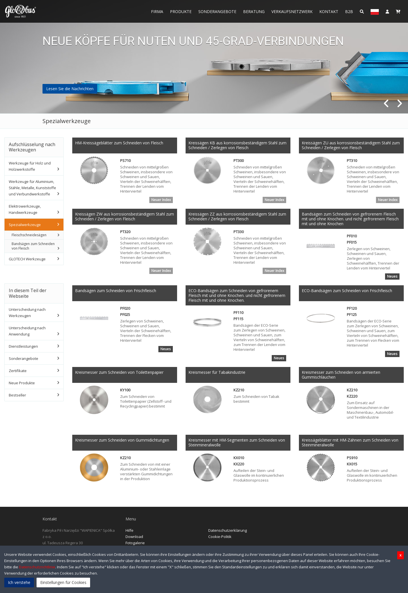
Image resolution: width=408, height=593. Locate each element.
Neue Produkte (22, 382)
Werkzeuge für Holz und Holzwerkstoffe (30, 166)
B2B (349, 11)
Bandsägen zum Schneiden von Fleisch (33, 246)
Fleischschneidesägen (29, 235)
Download (134, 536)
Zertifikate (18, 370)
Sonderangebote (217, 11)
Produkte (181, 11)
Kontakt (328, 11)
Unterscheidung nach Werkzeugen (27, 312)
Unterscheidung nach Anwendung (27, 331)
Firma (157, 11)
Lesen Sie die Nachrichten (70, 88)
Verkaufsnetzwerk (292, 11)
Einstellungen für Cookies (63, 582)
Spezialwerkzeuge (25, 224)
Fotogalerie (135, 543)
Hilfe (129, 530)
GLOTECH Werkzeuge (27, 258)
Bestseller (17, 395)
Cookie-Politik (219, 536)
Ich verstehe (19, 582)
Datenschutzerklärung (227, 530)
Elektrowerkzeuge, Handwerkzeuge (25, 209)
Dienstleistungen (23, 346)
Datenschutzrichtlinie (37, 566)
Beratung (254, 11)
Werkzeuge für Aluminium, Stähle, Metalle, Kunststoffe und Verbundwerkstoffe (32, 188)
